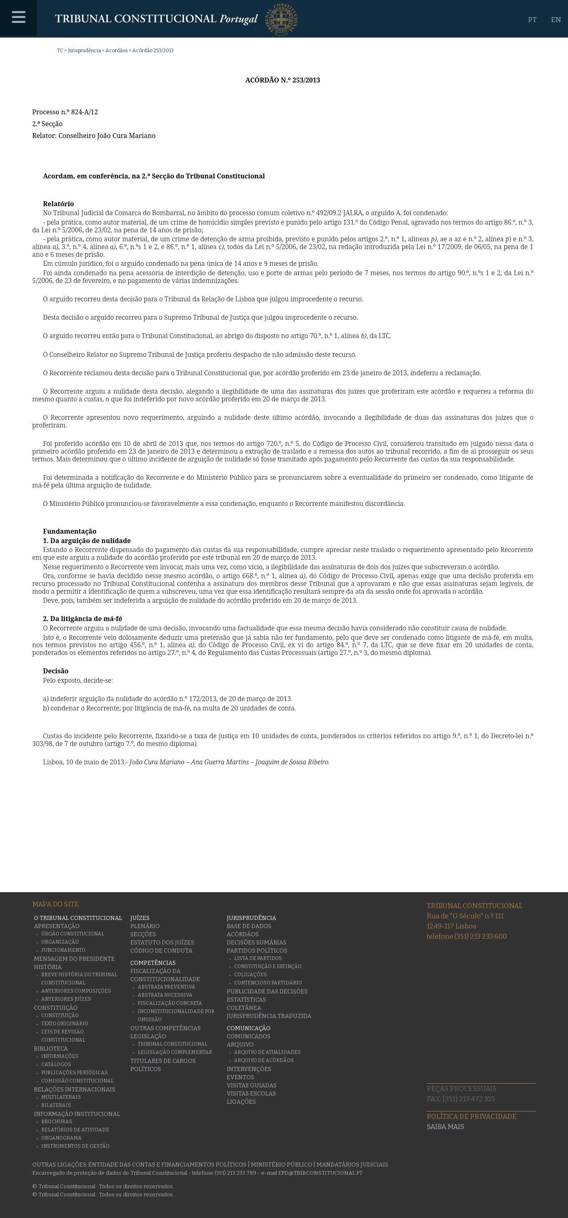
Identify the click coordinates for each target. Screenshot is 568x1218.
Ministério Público (281, 1164)
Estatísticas (246, 999)
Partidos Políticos (257, 950)
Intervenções (249, 1069)
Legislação (148, 1036)
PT (532, 20)
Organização (60, 942)
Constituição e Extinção (268, 966)
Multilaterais (61, 1097)
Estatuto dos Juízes (162, 942)
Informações (59, 1056)
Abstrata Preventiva (166, 987)
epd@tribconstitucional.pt (320, 1173)
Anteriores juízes (66, 999)
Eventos (240, 1077)
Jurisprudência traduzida (269, 1016)
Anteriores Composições (76, 991)
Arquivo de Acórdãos (264, 1060)
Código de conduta (161, 950)
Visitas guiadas (252, 1085)
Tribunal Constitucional (173, 1044)
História (48, 967)
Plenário (145, 926)
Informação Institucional (77, 1114)
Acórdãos (243, 934)
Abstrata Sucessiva (165, 995)
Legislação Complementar (175, 1052)
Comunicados (249, 1036)
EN (556, 20)
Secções (143, 934)
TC (60, 50)
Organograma (61, 1138)
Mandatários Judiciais (352, 1164)
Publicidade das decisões (267, 991)
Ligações (241, 1101)
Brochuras (56, 1121)
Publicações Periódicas (74, 1072)
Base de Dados (249, 926)
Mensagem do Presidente (74, 958)
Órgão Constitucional (72, 934)
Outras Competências (165, 1028)
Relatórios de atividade (75, 1130)
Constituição (56, 1007)
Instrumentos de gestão (75, 1146)
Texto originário (64, 1024)
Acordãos (116, 50)
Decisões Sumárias (256, 942)
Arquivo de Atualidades (267, 1052)
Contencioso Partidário (268, 983)
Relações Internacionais (74, 1089)
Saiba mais (445, 1126)
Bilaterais (56, 1105)
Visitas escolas (251, 1093)
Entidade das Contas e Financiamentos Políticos (167, 1164)
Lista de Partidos (258, 958)
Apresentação (57, 926)
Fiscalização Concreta (170, 1003)
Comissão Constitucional (77, 1081)
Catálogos (56, 1064)
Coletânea (244, 1007)
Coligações (250, 975)
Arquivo (240, 1044)
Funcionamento (63, 950)
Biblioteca (51, 1048)
